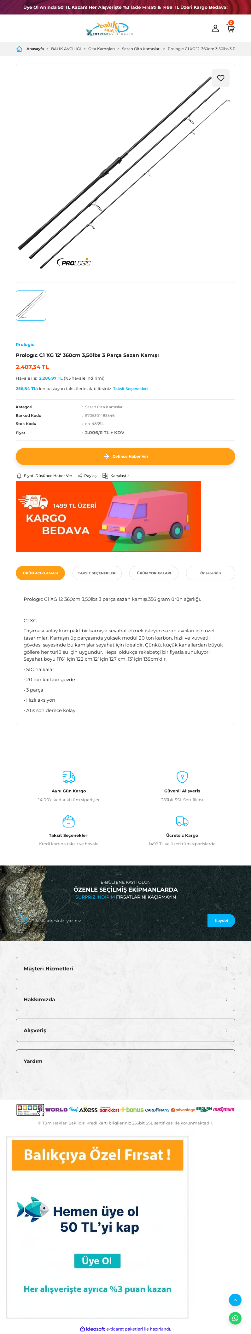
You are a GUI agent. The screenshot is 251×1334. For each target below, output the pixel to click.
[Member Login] (215, 28)
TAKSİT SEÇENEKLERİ (97, 573)
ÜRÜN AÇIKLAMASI (40, 573)
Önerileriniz (210, 573)
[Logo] (109, 28)
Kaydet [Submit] (221, 920)
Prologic (25, 344)
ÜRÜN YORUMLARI (154, 573)
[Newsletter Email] (125, 920)
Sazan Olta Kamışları (104, 407)
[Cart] (230, 28)
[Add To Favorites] (221, 78)
